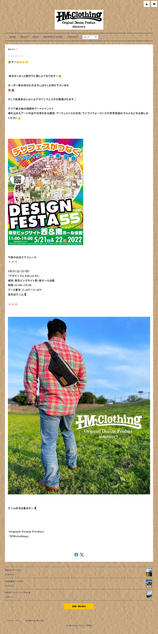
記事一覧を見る (79, 606)
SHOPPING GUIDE (53, 37)
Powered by (79, 629)
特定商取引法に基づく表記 (34, 621)
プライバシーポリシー (14, 621)
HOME (12, 37)
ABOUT (24, 37)
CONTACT (72, 37)
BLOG (36, 37)
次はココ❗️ (12, 49)
